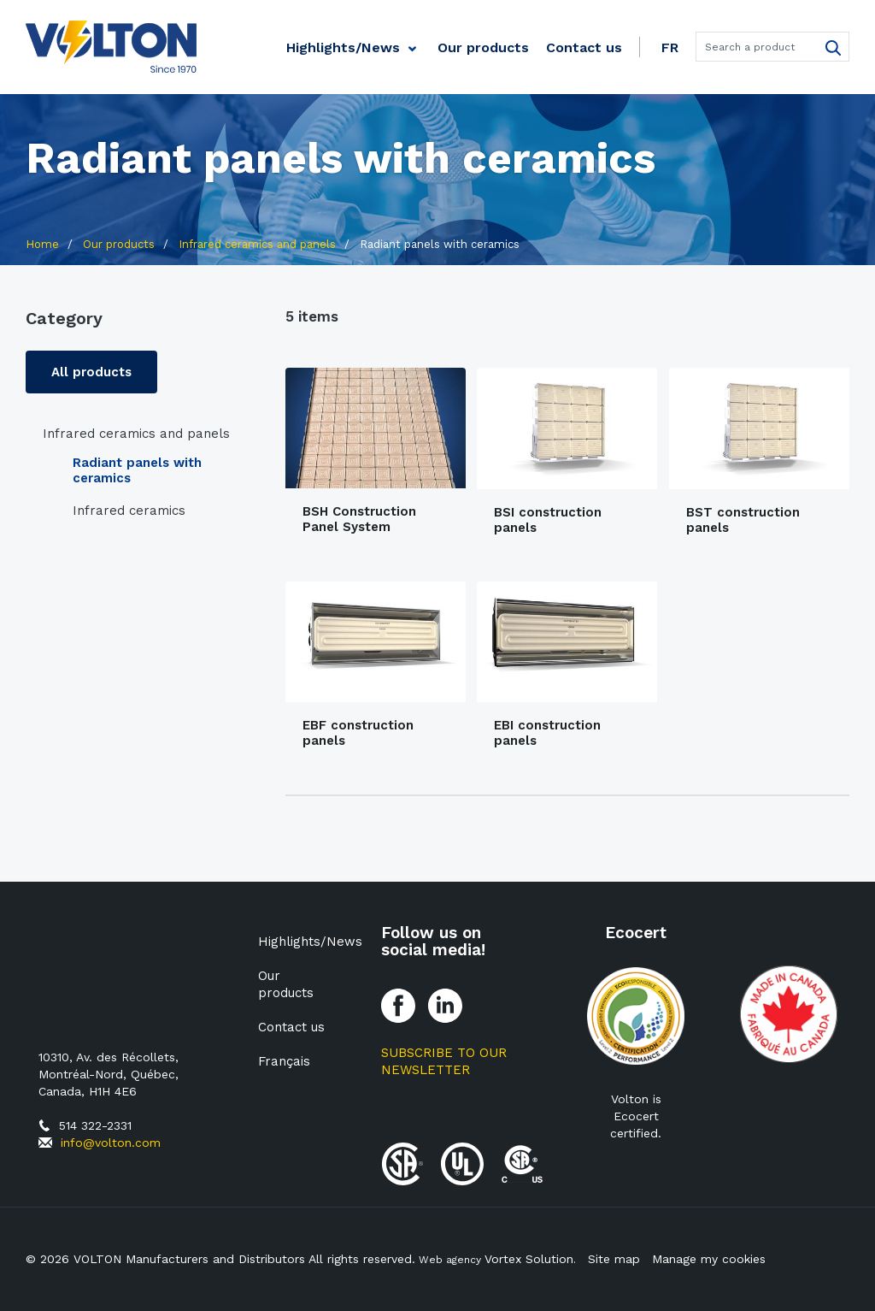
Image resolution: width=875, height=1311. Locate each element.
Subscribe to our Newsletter (444, 1061)
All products (91, 372)
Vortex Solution (528, 1259)
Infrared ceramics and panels (136, 433)
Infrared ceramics (129, 510)
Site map (609, 1259)
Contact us (584, 47)
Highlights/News (343, 47)
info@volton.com (111, 1142)
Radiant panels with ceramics (137, 470)
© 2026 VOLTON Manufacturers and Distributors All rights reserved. (220, 1259)
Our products (483, 47)
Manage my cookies (704, 1259)
